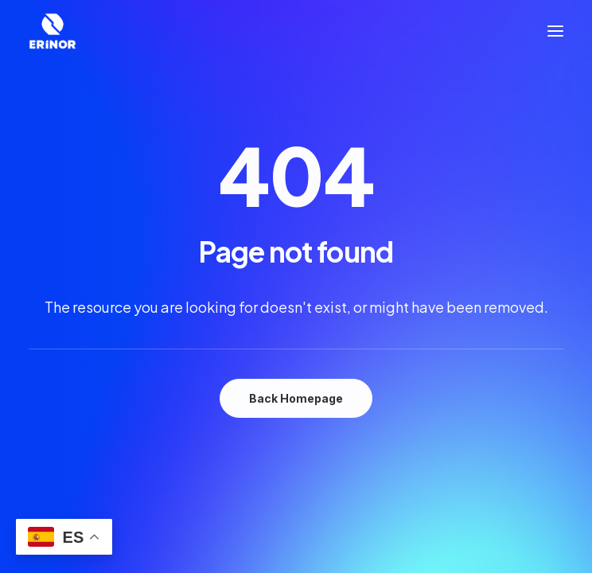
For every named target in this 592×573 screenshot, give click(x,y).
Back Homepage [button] (296, 398)
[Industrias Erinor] (52, 31)
